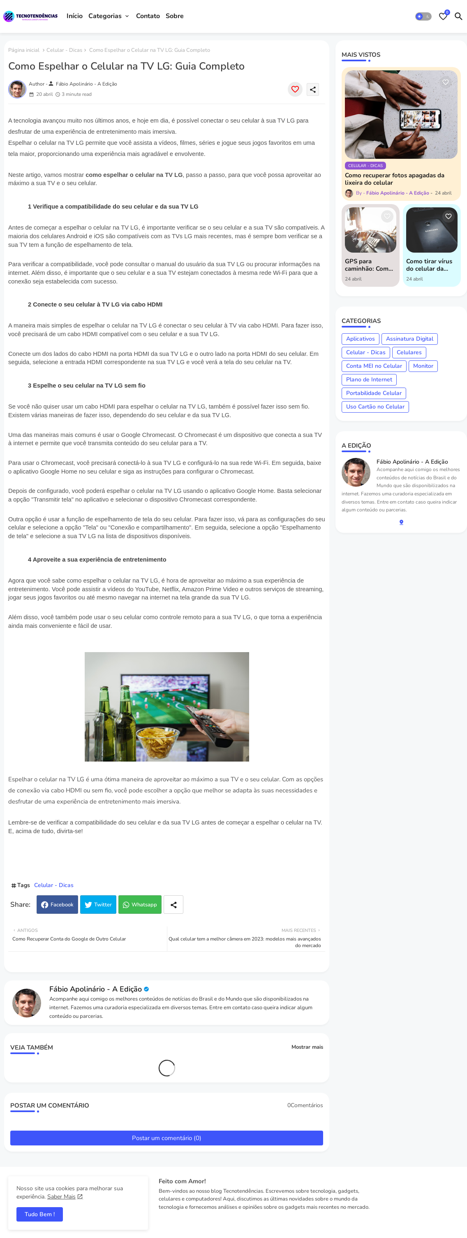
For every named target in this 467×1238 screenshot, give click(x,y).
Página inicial (23, 50)
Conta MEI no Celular (374, 366)
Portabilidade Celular (374, 393)
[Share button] (173, 904)
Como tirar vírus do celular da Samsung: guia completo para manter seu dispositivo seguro (429, 265)
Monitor (423, 366)
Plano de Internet (369, 379)
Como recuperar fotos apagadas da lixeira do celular (394, 179)
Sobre (175, 16)
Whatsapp (144, 904)
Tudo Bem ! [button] (40, 1214)
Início (75, 16)
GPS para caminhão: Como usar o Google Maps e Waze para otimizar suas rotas (368, 265)
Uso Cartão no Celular (375, 407)
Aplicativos (360, 339)
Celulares (409, 352)
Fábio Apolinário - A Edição (95, 989)
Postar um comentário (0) (166, 1138)
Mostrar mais (307, 1047)
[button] (423, 16)
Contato (148, 16)
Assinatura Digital (409, 339)
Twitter (103, 904)
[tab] (75, 16)
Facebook (62, 904)
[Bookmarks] (443, 16)
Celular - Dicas (64, 50)
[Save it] (295, 89)
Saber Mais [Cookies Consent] (61, 1197)
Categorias (105, 16)
